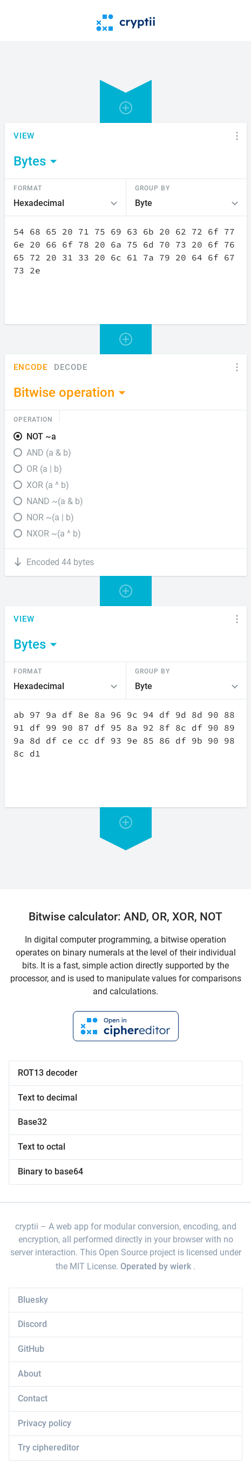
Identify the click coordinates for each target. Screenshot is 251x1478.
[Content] (126, 270)
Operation (33, 419)
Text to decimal (47, 1097)
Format (27, 187)
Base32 (32, 1122)
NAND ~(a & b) (54, 501)
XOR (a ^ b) (47, 485)
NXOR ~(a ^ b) (53, 533)
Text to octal (41, 1147)
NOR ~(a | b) (50, 517)
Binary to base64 (50, 1171)
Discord (32, 1324)
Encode (30, 367)
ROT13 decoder (48, 1073)
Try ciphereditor (48, 1447)
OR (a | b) (44, 469)
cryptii (26, 1226)
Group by (152, 187)
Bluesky (33, 1300)
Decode (70, 367)
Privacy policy (44, 1423)
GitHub (31, 1349)
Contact (33, 1398)
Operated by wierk (156, 1266)
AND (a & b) (48, 453)
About (29, 1374)
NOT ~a (41, 436)
